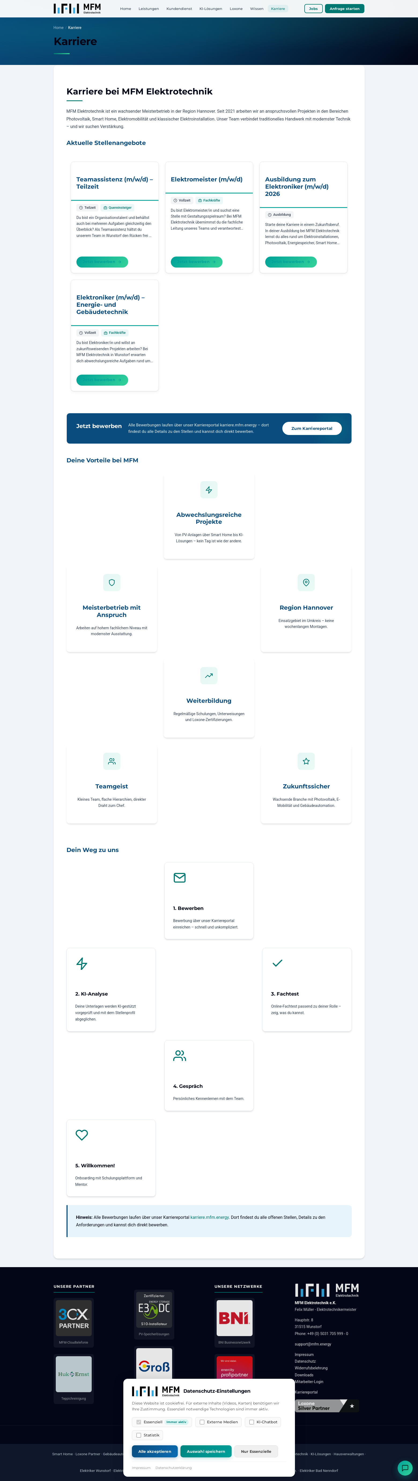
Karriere (278, 8)
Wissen (257, 8)
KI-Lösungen (210, 8)
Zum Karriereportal (311, 428)
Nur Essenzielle (256, 1451)
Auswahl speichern (206, 1451)
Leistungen (149, 8)
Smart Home (62, 1454)
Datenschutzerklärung (174, 1468)
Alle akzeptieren (154, 1451)
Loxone (236, 8)
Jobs (313, 8)
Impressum (304, 1354)
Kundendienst (179, 8)
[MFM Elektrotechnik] (77, 8)
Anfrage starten (345, 8)
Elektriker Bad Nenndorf (319, 1470)
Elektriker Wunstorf (95, 1470)
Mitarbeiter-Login (309, 1382)
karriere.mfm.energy (209, 1217)
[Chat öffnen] (405, 1468)
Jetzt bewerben (102, 261)
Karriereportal (306, 1392)
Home (125, 8)
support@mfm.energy (313, 1344)
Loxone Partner (88, 1454)
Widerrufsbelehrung (311, 1368)
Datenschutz (305, 1361)
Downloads (304, 1375)
